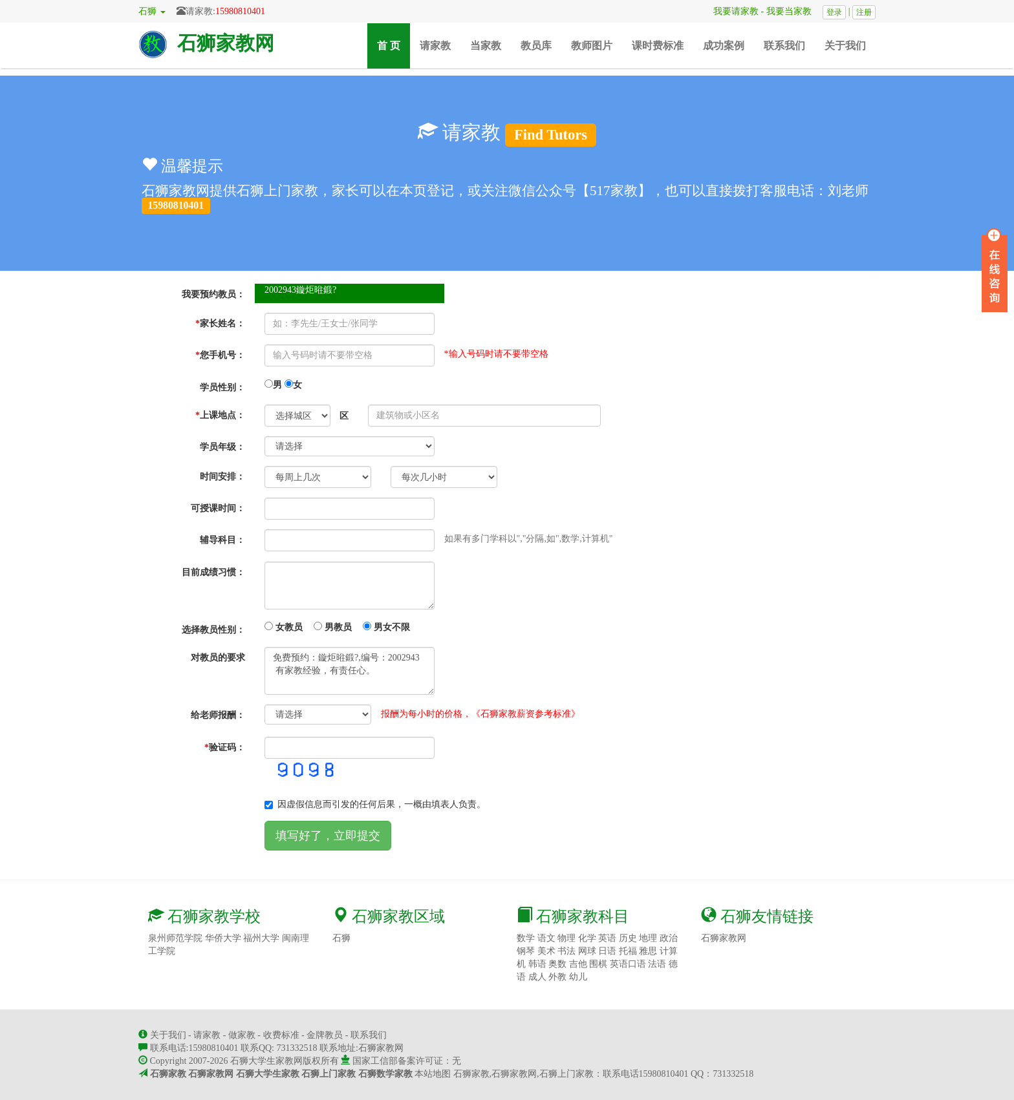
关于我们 (845, 45)
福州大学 (261, 938)
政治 (669, 938)
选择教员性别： (213, 630)
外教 (557, 977)
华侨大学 (223, 938)
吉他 (578, 964)
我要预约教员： (213, 294)
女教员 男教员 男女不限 (337, 627)
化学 (587, 938)
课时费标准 (658, 45)
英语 (607, 938)
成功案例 (723, 45)
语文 (546, 938)
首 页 (393, 45)
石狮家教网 (225, 43)
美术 (546, 951)
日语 (607, 951)
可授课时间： (218, 508)
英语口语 (628, 964)
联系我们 (784, 45)
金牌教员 (325, 1035)
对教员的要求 (218, 657)
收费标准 (281, 1035)
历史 (628, 938)
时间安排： (222, 476)
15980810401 (240, 11)
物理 (566, 938)
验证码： (224, 747)
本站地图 (433, 1074)
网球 (587, 951)
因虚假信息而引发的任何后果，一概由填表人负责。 (375, 804)
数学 (526, 938)
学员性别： (222, 387)
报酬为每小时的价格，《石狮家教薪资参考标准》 (480, 714)
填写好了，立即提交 (327, 835)
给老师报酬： (218, 715)
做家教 (241, 1035)
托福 (628, 951)
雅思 (648, 951)
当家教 (485, 45)
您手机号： (220, 355)
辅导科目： (222, 540)
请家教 (435, 45)
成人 (537, 977)
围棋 (598, 964)
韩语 (537, 964)
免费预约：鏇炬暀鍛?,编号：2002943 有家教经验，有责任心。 (349, 671)
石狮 (341, 938)
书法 (566, 951)
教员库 (536, 45)
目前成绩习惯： (213, 572)
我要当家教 (793, 11)
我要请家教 (731, 11)
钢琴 (526, 951)
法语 (657, 964)
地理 (648, 938)
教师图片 (591, 45)
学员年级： (222, 447)
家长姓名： (220, 323)
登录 (834, 12)
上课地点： (220, 415)
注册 (864, 12)
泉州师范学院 (175, 938)
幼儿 (578, 977)
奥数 (557, 964)
